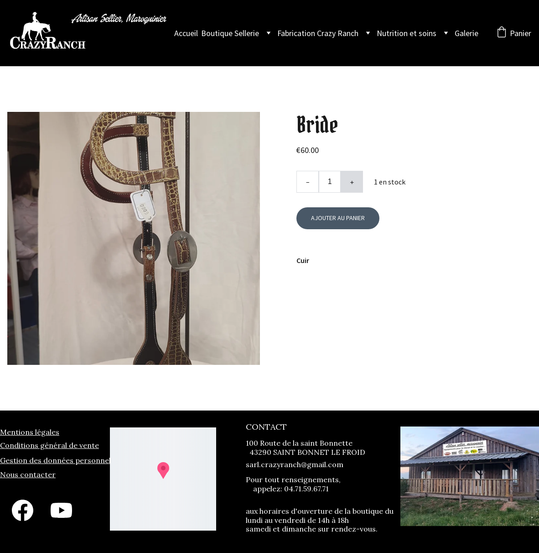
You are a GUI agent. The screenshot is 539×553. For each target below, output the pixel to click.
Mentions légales (29, 432)
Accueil (186, 33)
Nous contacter (28, 474)
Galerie (466, 33)
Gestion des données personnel (55, 460)
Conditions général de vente (49, 445)
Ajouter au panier (338, 218)
